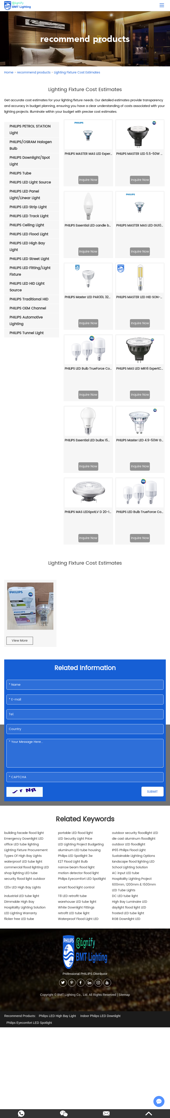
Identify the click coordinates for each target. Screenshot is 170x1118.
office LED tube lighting (21, 699)
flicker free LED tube (19, 773)
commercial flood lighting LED (26, 722)
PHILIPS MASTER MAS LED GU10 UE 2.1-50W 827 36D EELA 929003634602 (140, 196)
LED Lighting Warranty (20, 767)
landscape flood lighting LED (133, 716)
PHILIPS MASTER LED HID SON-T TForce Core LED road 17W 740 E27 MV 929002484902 (140, 239)
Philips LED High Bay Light (57, 870)
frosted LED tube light (128, 767)
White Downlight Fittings (76, 762)
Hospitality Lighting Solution (25, 762)
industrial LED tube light (21, 750)
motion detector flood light (78, 727)
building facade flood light (24, 687)
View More (20, 495)
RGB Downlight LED (126, 773)
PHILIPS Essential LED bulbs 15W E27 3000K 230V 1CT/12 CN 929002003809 (88, 324)
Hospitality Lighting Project (132, 733)
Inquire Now (88, 179)
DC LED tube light (125, 750)
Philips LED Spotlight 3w (75, 710)
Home (9, 72)
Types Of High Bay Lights (23, 710)
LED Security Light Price (75, 693)
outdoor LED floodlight (128, 699)
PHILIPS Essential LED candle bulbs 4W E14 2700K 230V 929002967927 (88, 196)
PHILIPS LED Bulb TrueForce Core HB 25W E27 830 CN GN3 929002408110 (140, 366)
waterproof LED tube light (23, 716)
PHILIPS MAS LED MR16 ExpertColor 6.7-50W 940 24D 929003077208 (140, 281)
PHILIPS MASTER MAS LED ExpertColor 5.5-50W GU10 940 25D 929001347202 (88, 153)
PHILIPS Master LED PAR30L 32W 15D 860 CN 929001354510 (88, 239)
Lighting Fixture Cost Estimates (77, 72)
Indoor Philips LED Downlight (100, 870)
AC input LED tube (125, 727)
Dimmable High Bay (19, 756)
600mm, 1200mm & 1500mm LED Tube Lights (134, 742)
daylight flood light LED (129, 762)
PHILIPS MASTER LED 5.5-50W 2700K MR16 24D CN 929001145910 (140, 153)
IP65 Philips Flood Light (129, 704)
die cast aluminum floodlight (133, 693)
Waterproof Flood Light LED (78, 773)
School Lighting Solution (130, 722)
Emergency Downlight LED (23, 693)
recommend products (33, 72)
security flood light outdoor (24, 733)
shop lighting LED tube (21, 727)
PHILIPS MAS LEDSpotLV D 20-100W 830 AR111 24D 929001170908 (88, 366)
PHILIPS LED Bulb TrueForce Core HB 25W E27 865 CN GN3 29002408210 (88, 281)
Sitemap (124, 849)
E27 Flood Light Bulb (73, 716)
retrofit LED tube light (73, 767)
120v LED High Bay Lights (22, 742)
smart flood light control (76, 742)
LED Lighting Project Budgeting (81, 699)
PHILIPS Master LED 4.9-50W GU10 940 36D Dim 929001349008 (140, 324)
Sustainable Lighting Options (133, 710)
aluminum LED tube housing (79, 704)
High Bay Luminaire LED (129, 756)
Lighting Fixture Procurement (26, 704)
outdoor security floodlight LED (135, 687)
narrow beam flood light (76, 722)
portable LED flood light (75, 687)
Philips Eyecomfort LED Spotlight (82, 733)
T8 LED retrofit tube (72, 750)
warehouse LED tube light (77, 756)
